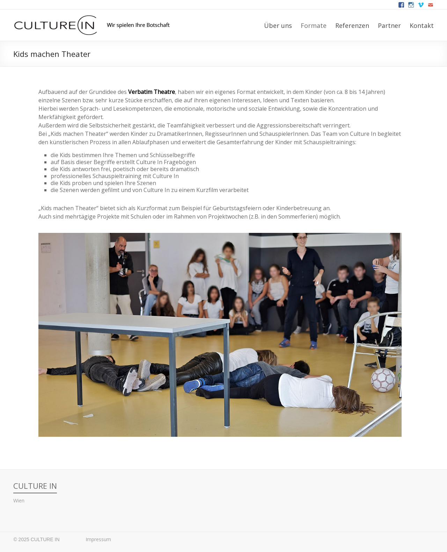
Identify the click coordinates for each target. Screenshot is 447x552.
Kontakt (422, 25)
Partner (389, 25)
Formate (314, 25)
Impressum (98, 539)
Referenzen (352, 25)
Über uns (278, 25)
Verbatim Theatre (151, 92)
